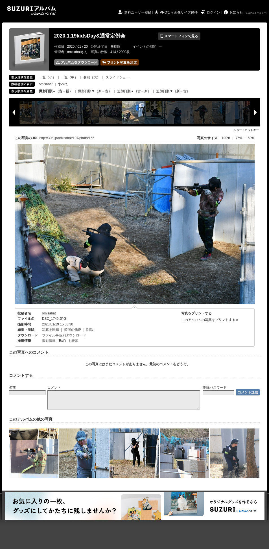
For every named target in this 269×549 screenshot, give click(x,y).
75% (239, 138)
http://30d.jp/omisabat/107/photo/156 (67, 138)
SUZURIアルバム (31, 11)
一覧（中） (69, 77)
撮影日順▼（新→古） (95, 91)
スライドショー (117, 77)
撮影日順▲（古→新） (56, 91)
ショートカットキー (246, 130)
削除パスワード (215, 388)
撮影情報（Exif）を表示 (60, 341)
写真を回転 (50, 330)
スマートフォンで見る (179, 36)
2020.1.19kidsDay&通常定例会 (89, 36)
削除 (89, 330)
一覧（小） (47, 77)
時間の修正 (72, 330)
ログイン (213, 12)
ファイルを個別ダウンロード (64, 335)
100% (226, 138)
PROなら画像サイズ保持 (179, 12)
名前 (12, 388)
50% (251, 138)
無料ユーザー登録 (137, 12)
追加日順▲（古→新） (134, 91)
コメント (54, 388)
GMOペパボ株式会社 (257, 13)
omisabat (46, 84)
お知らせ (236, 12)
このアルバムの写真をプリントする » (209, 320)
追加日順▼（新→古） (173, 91)
